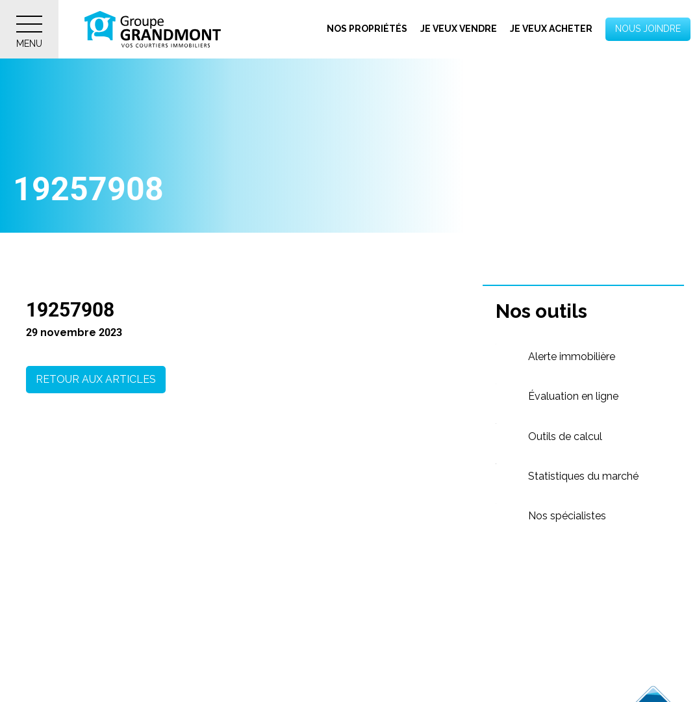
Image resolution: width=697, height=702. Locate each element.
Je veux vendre (458, 28)
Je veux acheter (551, 28)
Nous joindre (648, 28)
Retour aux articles (96, 379)
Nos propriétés (367, 28)
